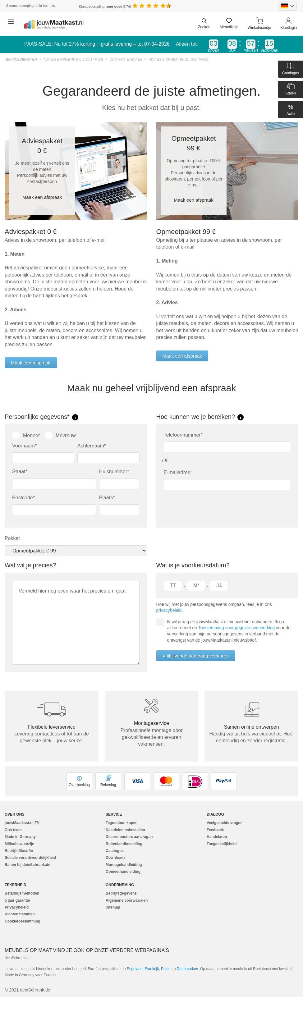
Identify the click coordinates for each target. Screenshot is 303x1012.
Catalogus (115, 851)
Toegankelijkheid (221, 844)
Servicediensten (21, 59)
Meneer (26, 435)
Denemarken (187, 969)
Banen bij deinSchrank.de (27, 865)
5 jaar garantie (17, 900)
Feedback (215, 830)
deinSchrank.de (17, 958)
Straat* (19, 471)
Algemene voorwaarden (127, 900)
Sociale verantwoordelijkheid (30, 857)
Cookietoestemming (22, 921)
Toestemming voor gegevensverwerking (236, 627)
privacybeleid (169, 610)
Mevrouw (60, 435)
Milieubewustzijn (19, 844)
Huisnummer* (114, 471)
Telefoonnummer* (183, 434)
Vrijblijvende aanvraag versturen (196, 655)
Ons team (13, 830)
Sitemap (113, 907)
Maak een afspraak (42, 197)
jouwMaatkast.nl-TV (22, 823)
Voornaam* (24, 445)
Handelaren (217, 837)
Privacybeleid (17, 907)
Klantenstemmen (20, 914)
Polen (166, 969)
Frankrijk (152, 969)
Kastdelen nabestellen (125, 830)
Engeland (135, 969)
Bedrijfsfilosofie (19, 851)
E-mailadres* (178, 472)
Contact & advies (125, 59)
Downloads (116, 857)
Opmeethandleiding (123, 871)
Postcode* (23, 497)
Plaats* (107, 497)
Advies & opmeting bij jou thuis (73, 59)
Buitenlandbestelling (124, 844)
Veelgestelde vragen (224, 823)
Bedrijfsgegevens (121, 893)
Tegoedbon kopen (121, 823)
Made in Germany (20, 837)
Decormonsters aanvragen (129, 837)
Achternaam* (91, 445)
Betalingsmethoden (22, 893)
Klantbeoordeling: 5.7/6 (105, 6)
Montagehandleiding (124, 865)
